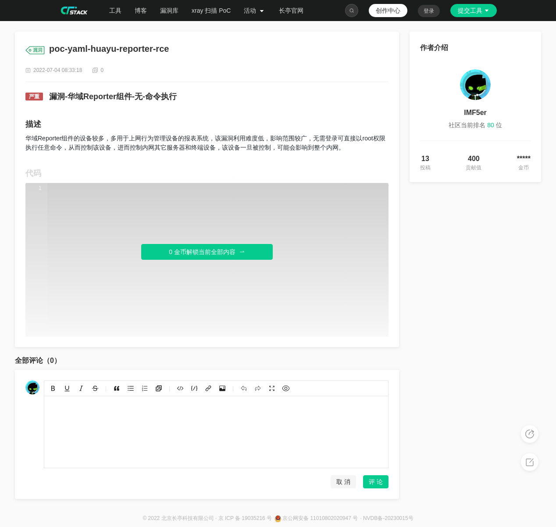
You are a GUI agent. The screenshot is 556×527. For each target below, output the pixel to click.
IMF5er (475, 112)
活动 (255, 10)
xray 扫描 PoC (211, 10)
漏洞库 (169, 10)
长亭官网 (291, 10)
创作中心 (388, 10)
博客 (141, 10)
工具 (115, 10)
